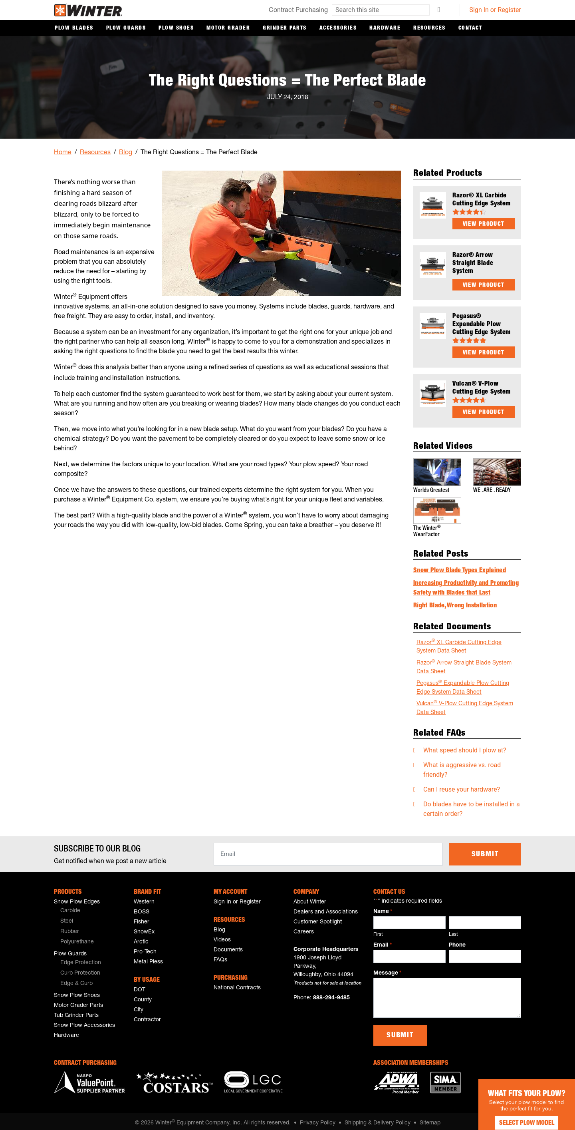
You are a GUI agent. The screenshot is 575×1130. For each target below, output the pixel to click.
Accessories (338, 28)
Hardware (385, 28)
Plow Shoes (176, 28)
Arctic (141, 938)
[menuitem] (87, 907)
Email (382, 942)
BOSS (141, 908)
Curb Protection (80, 969)
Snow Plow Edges (77, 898)
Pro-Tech (145, 948)
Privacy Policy (317, 1119)
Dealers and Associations (325, 908)
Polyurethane (77, 938)
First (378, 930)
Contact (470, 28)
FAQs (220, 956)
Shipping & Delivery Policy (377, 1119)
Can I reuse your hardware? (461, 785)
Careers (303, 928)
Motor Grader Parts (78, 1002)
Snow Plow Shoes (77, 992)
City (138, 1006)
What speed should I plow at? (464, 746)
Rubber (69, 928)
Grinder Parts (285, 28)
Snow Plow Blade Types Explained (459, 567)
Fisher (141, 918)
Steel (66, 917)
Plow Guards (126, 28)
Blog (125, 153)
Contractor (147, 1016)
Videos (222, 936)
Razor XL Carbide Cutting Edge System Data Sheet (459, 643)
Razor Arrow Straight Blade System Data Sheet (464, 663)
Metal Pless (148, 958)
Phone (457, 941)
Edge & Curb (76, 980)
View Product (484, 224)
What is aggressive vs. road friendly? (462, 765)
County (143, 996)
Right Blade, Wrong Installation (455, 602)
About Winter (309, 898)
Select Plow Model (515, 1114)
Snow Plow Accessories (84, 1022)
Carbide (70, 907)
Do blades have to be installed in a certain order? (471, 805)
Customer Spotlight (317, 918)
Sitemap (430, 1119)
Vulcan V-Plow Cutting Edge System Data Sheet (464, 704)
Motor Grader (228, 28)
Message (387, 970)
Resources (429, 28)
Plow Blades (74, 28)
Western (144, 898)
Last (453, 930)
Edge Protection (80, 959)
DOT (139, 986)
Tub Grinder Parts (76, 1012)
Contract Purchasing (298, 11)
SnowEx (144, 928)
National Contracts (237, 984)
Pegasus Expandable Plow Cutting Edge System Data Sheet (462, 683)
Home (62, 153)
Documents (228, 946)
